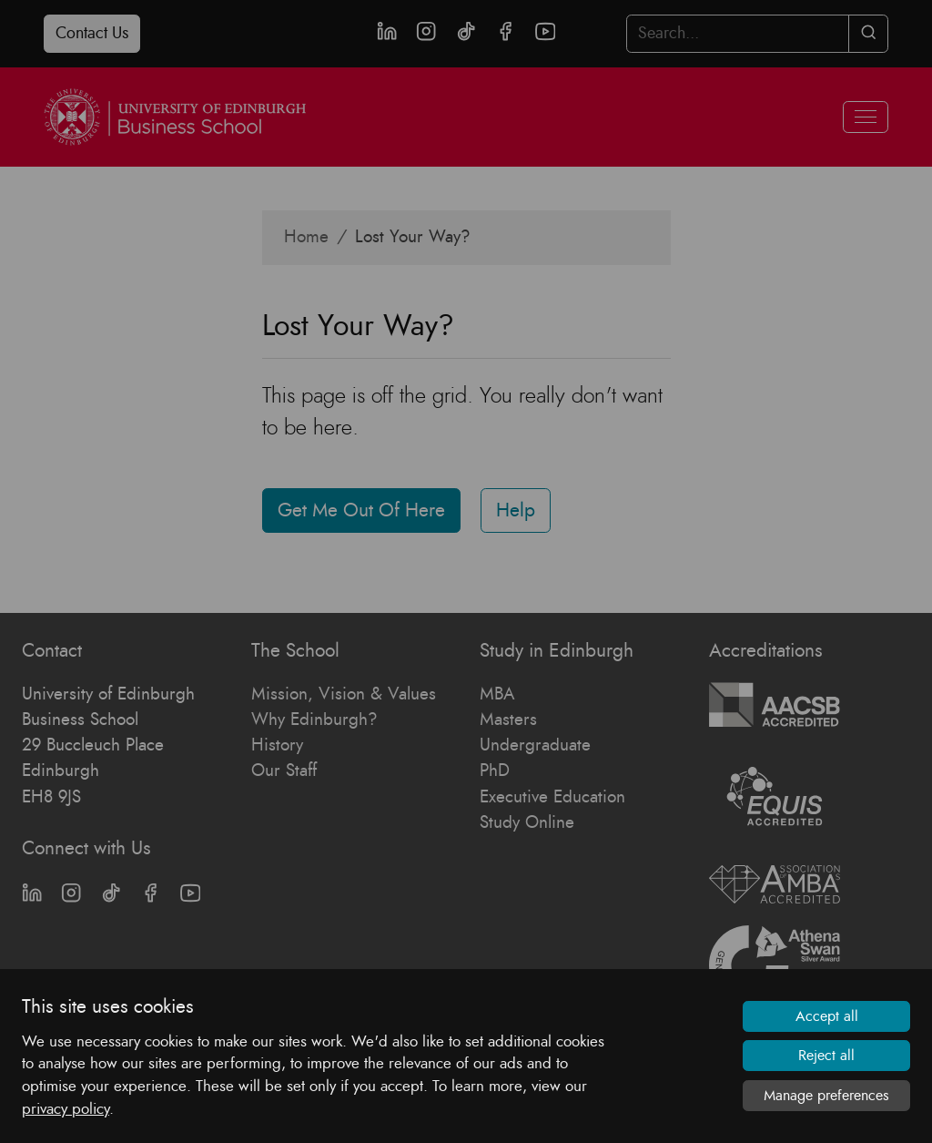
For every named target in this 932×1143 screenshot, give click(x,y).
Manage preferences (826, 1095)
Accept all (826, 1016)
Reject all (826, 1055)
